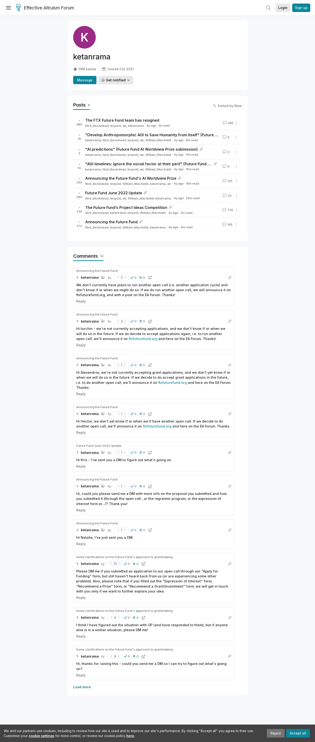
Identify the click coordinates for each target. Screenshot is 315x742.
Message (84, 80)
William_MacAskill (158, 140)
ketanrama (136, 126)
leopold (115, 126)
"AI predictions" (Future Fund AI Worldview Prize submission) (141, 149)
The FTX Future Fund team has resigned (122, 120)
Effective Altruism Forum (45, 8)
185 (227, 224)
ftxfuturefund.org (143, 339)
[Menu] (8, 7)
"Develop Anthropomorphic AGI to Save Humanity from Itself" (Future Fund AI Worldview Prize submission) (183, 135)
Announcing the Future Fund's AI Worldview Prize (130, 178)
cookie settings (41, 736)
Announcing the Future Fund (111, 222)
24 (226, 195)
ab (124, 126)
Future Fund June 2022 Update (113, 193)
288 (227, 123)
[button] (133, 277)
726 (227, 210)
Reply (81, 301)
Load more (82, 687)
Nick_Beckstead (96, 126)
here (130, 736)
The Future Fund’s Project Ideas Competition (126, 207)
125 (227, 181)
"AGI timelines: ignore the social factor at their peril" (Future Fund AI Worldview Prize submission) (175, 164)
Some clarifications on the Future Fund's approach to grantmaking (124, 557)
